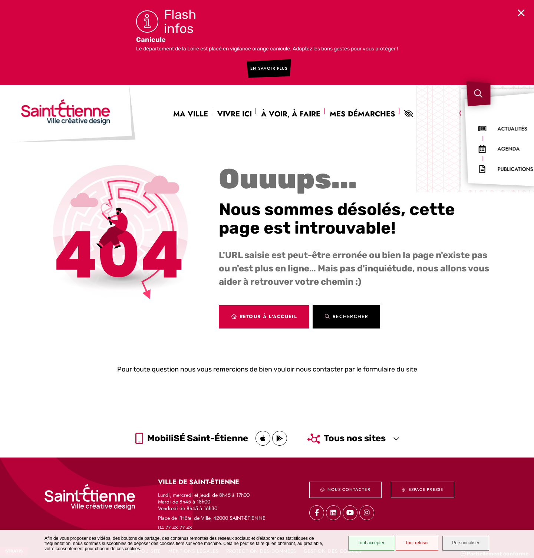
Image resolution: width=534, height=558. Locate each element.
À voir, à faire (290, 107)
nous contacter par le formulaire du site (356, 362)
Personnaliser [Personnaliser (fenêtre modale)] (466, 544)
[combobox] (492, 107)
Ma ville (190, 107)
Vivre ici (234, 107)
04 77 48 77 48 (175, 523)
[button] (518, 98)
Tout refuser (412, 544)
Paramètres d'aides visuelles (408, 106)
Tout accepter (366, 544)
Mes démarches (362, 107)
